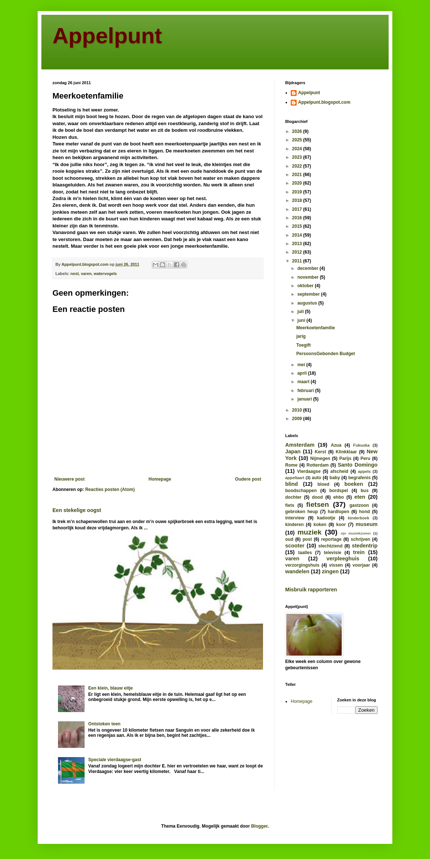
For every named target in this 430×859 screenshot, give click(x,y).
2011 (297, 261)
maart (304, 381)
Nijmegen (320, 458)
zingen (330, 571)
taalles (305, 552)
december (308, 268)
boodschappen (301, 490)
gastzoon (359, 505)
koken (320, 524)
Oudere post (248, 479)
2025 (297, 139)
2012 (297, 252)
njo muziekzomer (356, 533)
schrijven (360, 539)
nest (75, 273)
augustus (307, 303)
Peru (366, 458)
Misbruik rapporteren (311, 589)
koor (341, 524)
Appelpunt (107, 35)
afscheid (339, 471)
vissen (336, 565)
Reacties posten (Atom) (110, 489)
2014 (297, 235)
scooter (294, 546)
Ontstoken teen (104, 723)
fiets (289, 505)
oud (289, 539)
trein (359, 552)
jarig (301, 336)
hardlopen (338, 511)
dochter (293, 497)
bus (364, 490)
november (308, 277)
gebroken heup (301, 511)
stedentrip (365, 546)
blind (291, 484)
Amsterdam (299, 445)
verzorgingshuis (302, 565)
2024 (297, 148)
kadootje (326, 517)
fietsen (317, 504)
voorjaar (361, 565)
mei (301, 364)
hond (364, 511)
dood (317, 497)
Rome (291, 465)
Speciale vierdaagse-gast (114, 759)
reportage (331, 539)
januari (305, 399)
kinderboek (358, 518)
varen (86, 273)
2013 (297, 243)
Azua (336, 445)
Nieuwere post (69, 479)
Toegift (303, 345)
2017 (297, 209)
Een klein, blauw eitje (110, 688)
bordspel (338, 490)
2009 (297, 418)
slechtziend (330, 546)
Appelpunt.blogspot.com (324, 102)
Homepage (160, 479)
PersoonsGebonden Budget (325, 353)
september (309, 294)
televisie (332, 552)
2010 (297, 410)
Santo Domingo (358, 465)
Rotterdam (318, 465)
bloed (323, 484)
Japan (293, 451)
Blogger (259, 826)
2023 (297, 157)
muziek (309, 532)
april (302, 373)
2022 (297, 166)
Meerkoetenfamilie (315, 327)
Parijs (345, 458)
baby (335, 477)
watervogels (105, 273)
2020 (297, 183)
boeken (353, 484)
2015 (297, 226)
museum (367, 524)
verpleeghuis (343, 558)
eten (359, 497)
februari (306, 390)
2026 (297, 131)
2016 (297, 217)
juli (301, 311)
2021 (297, 174)
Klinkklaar (346, 451)
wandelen (297, 571)
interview (294, 517)
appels (364, 471)
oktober (306, 285)
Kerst (320, 451)
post (307, 539)
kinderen (294, 524)
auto (316, 477)
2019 (297, 192)
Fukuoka (361, 445)
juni (302, 320)
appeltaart (294, 477)
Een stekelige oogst (76, 510)
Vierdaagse (309, 471)
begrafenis (359, 477)
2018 (297, 200)
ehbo (338, 497)
